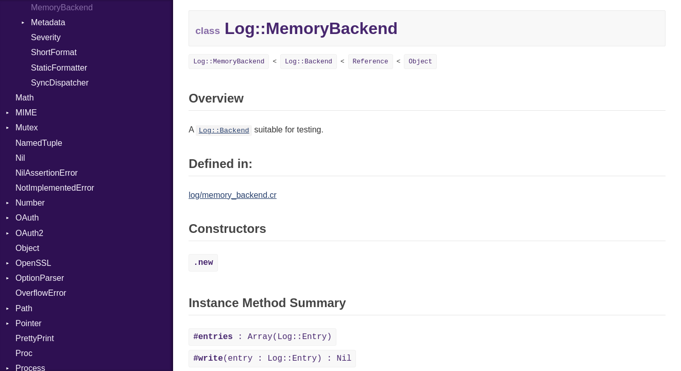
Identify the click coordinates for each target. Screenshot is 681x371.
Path (23, 308)
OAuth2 (29, 233)
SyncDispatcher (60, 82)
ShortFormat (54, 52)
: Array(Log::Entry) (262, 337)
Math (24, 97)
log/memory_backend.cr (233, 195)
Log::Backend (308, 61)
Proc (23, 353)
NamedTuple (38, 143)
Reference (370, 61)
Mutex (26, 127)
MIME (26, 112)
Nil (20, 158)
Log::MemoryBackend (228, 61)
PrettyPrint (34, 338)
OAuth (27, 217)
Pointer (28, 323)
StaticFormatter (59, 67)
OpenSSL (33, 263)
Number (30, 202)
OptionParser (39, 278)
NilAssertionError (46, 172)
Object (27, 248)
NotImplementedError (54, 187)
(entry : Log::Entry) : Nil (272, 358)
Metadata (48, 22)
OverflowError (40, 293)
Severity (46, 37)
